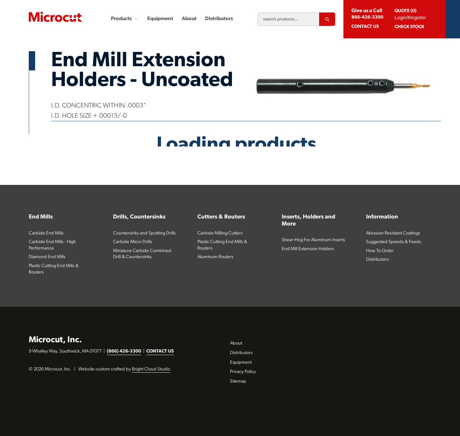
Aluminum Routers (215, 257)
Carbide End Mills (46, 233)
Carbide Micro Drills (132, 242)
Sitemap (238, 381)
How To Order (380, 251)
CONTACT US (160, 351)
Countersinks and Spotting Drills (144, 233)
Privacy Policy (243, 371)
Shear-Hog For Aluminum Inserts (313, 240)
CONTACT (365, 26)
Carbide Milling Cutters (220, 233)
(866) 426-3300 (124, 351)
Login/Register (410, 17)
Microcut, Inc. (55, 340)
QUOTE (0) (406, 11)
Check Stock (409, 27)
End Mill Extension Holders (308, 249)
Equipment (160, 18)
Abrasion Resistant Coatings (393, 233)
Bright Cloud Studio (151, 369)
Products (125, 18)
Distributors (219, 18)
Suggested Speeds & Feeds (393, 242)
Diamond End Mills (47, 257)
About (189, 18)
